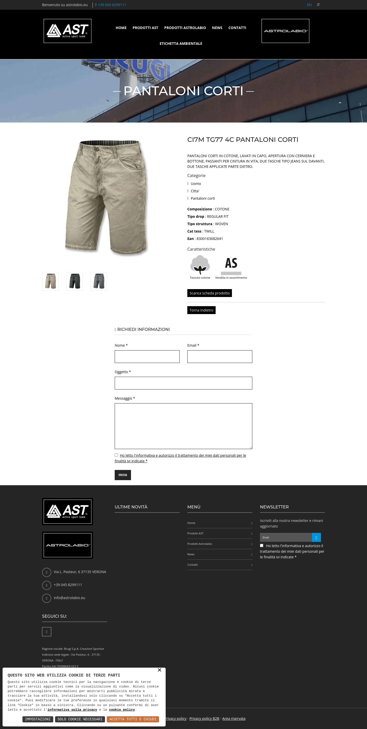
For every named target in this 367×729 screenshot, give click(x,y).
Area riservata (233, 718)
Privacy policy (175, 718)
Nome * (121, 345)
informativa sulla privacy (72, 710)
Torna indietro (201, 310)
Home (121, 27)
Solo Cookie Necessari (80, 719)
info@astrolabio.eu (69, 597)
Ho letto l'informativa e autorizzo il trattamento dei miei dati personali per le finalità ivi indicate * (292, 551)
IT (318, 4)
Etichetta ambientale (181, 43)
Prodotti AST (145, 27)
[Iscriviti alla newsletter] (316, 537)
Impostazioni (38, 719)
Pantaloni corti (203, 198)
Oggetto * (123, 371)
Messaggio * (125, 398)
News (217, 27)
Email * (193, 345)
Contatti (237, 27)
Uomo (196, 183)
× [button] (159, 670)
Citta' (195, 190)
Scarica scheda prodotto (210, 293)
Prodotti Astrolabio (185, 27)
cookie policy (122, 710)
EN (309, 4)
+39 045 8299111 (112, 4)
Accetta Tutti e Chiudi (132, 719)
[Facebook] (46, 631)
